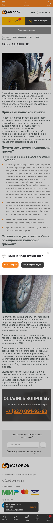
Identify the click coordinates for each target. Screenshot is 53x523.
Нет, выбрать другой (32, 265)
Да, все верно (10, 265)
